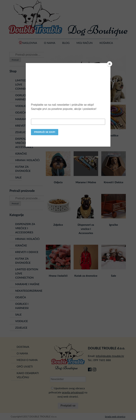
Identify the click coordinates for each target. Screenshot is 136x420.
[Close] (109, 63)
